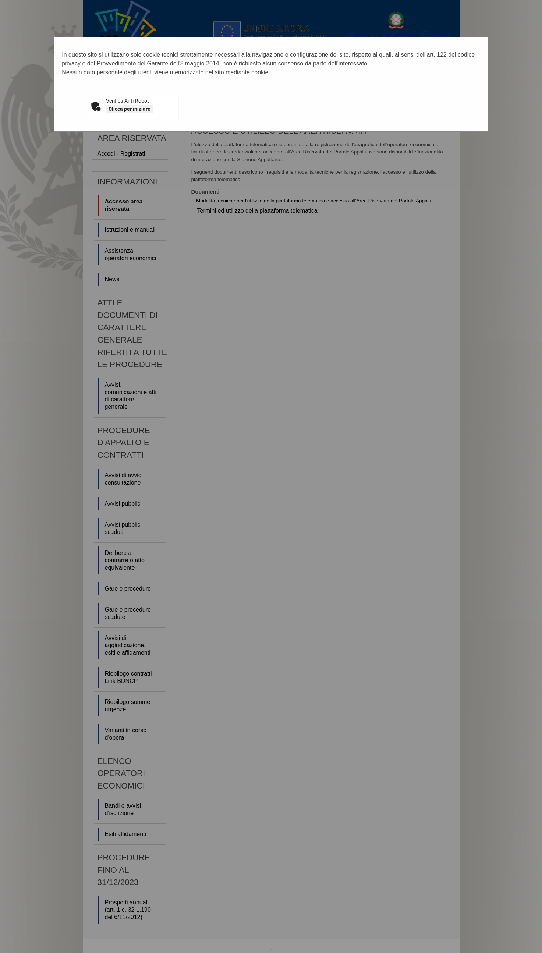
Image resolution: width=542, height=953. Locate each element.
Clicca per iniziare (129, 109)
